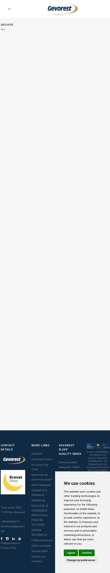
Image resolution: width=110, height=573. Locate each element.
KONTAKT (37, 453)
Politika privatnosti (42, 540)
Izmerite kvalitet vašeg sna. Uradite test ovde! (69, 467)
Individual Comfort (42, 459)
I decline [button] (87, 552)
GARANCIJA (38, 500)
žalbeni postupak (41, 545)
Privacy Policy (8, 547)
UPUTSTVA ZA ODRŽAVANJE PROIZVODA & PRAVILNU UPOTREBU (40, 515)
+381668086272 (10, 521)
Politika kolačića (10, 543)
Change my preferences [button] (81, 560)
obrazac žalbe (40, 551)
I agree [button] (71, 552)
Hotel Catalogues (41, 485)
